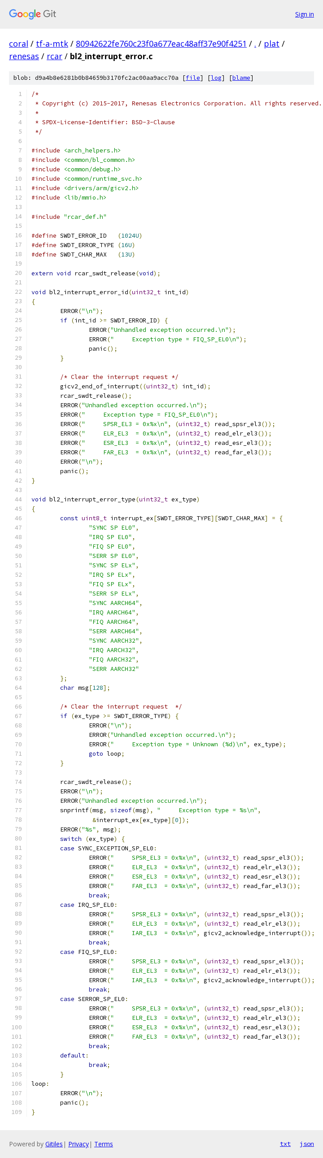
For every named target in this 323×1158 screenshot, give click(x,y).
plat (271, 43)
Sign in (304, 14)
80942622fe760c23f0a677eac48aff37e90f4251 (161, 43)
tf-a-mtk (52, 43)
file (193, 78)
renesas (24, 56)
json (307, 1144)
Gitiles (54, 1144)
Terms (103, 1144)
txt (285, 1144)
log (216, 78)
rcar (54, 56)
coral (18, 43)
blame (241, 78)
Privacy (78, 1144)
